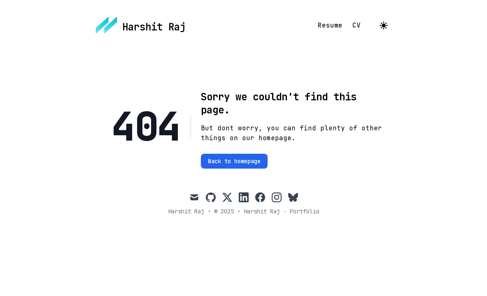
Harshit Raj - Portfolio (281, 211)
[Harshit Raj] (141, 25)
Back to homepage (234, 161)
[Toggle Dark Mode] (383, 25)
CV (356, 25)
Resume (330, 25)
